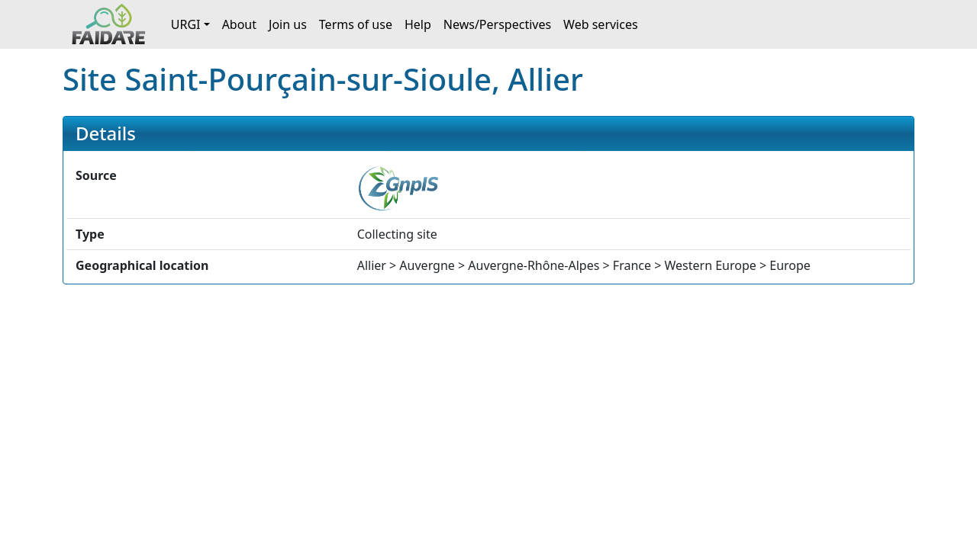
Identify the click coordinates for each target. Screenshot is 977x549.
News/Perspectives (497, 24)
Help (418, 24)
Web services (600, 24)
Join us (288, 24)
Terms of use (355, 24)
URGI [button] (186, 24)
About (239, 24)
